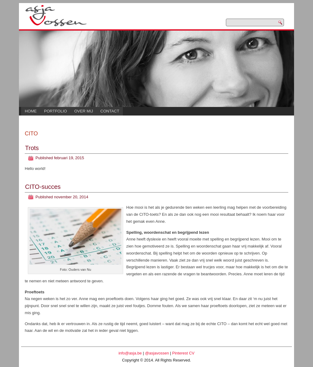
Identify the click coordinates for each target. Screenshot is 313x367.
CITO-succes (43, 186)
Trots (32, 148)
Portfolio (55, 111)
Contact (109, 111)
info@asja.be (130, 353)
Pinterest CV (183, 353)
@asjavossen (157, 353)
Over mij (83, 111)
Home (31, 111)
